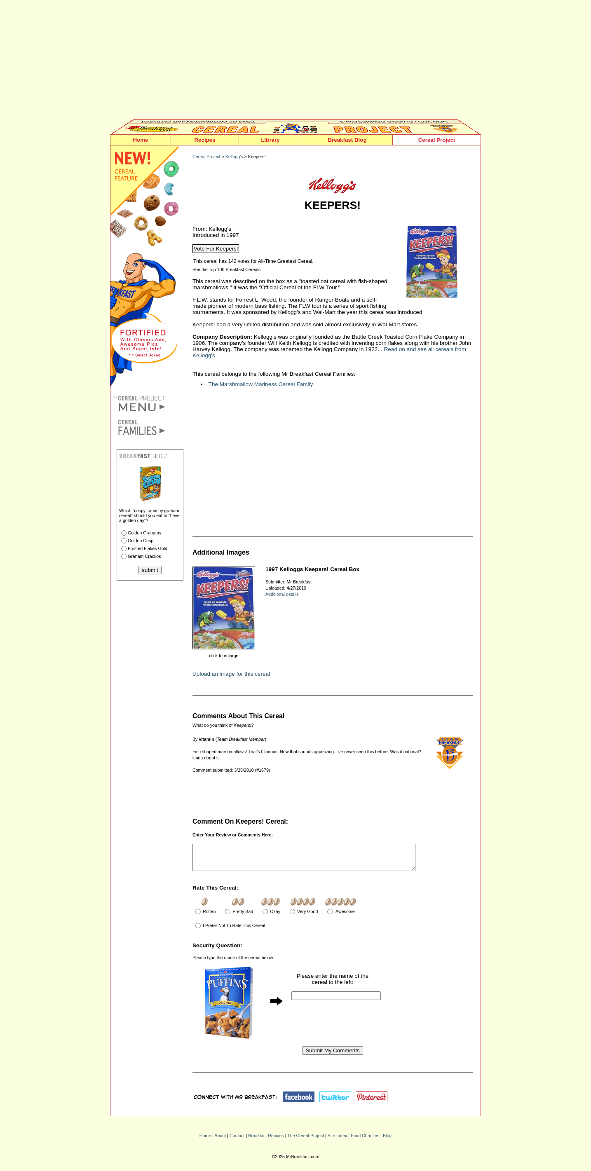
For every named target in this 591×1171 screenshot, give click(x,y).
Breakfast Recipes (266, 1140)
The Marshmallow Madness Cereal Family (261, 384)
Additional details (282, 594)
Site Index (337, 1140)
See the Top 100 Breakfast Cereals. (227, 269)
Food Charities (365, 1140)
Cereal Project (436, 140)
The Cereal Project (305, 1140)
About (220, 1140)
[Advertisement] (295, 61)
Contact (237, 1140)
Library (270, 140)
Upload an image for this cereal (231, 674)
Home (140, 140)
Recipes (204, 140)
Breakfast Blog (347, 140)
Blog (387, 1140)
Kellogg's (234, 156)
